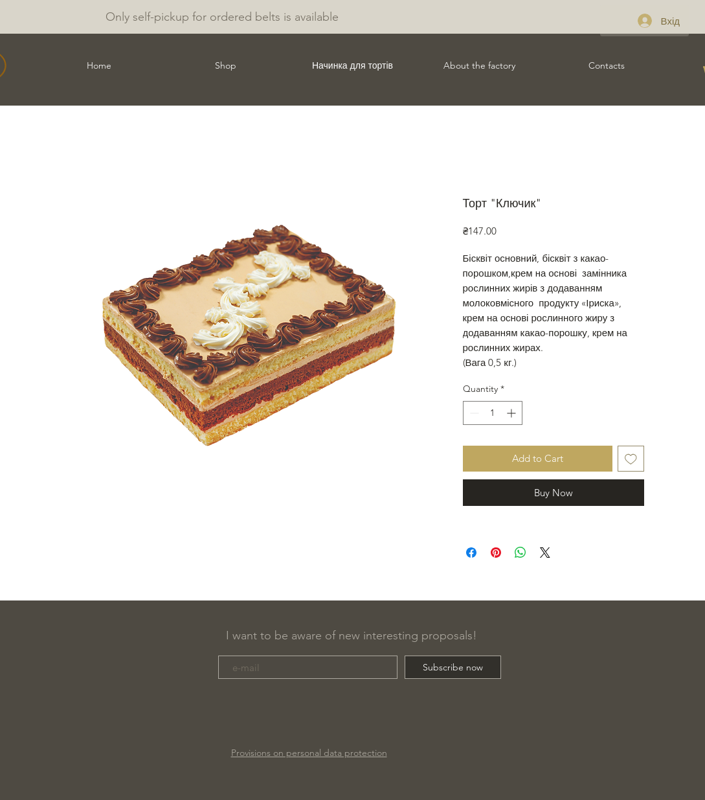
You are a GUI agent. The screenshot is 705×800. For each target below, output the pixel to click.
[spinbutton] (492, 413)
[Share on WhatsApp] (520, 552)
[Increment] (512, 413)
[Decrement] (473, 413)
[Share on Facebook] (471, 552)
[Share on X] (545, 552)
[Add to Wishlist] (631, 459)
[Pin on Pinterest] (496, 552)
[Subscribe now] (453, 667)
